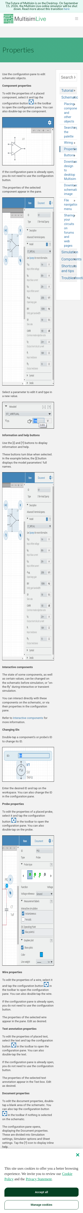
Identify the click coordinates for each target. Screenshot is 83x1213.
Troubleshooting (69, 278)
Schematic (69, 97)
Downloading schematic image (70, 189)
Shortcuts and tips (69, 268)
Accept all (41, 1192)
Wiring (68, 142)
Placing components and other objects (70, 112)
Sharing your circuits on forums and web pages (69, 230)
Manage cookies (41, 1205)
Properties (70, 149)
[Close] (78, 1155)
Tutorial (67, 90)
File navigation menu (70, 205)
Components (69, 259)
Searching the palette (70, 132)
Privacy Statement (39, 1179)
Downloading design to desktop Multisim (70, 170)
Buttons (69, 155)
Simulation (69, 252)
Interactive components (28, 718)
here (66, 9)
